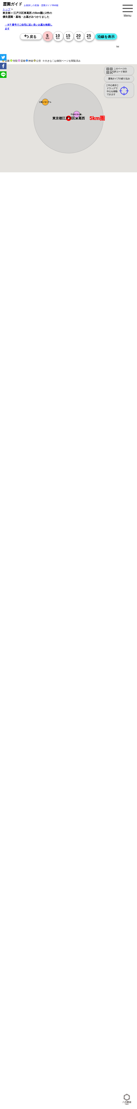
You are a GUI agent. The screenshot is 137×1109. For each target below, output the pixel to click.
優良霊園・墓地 (20, 637)
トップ (6, 9)
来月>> (93, 445)
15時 (49, 486)
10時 (49, 476)
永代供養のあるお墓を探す (67, 855)
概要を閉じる (59, 248)
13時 (49, 481)
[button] (76, 114)
